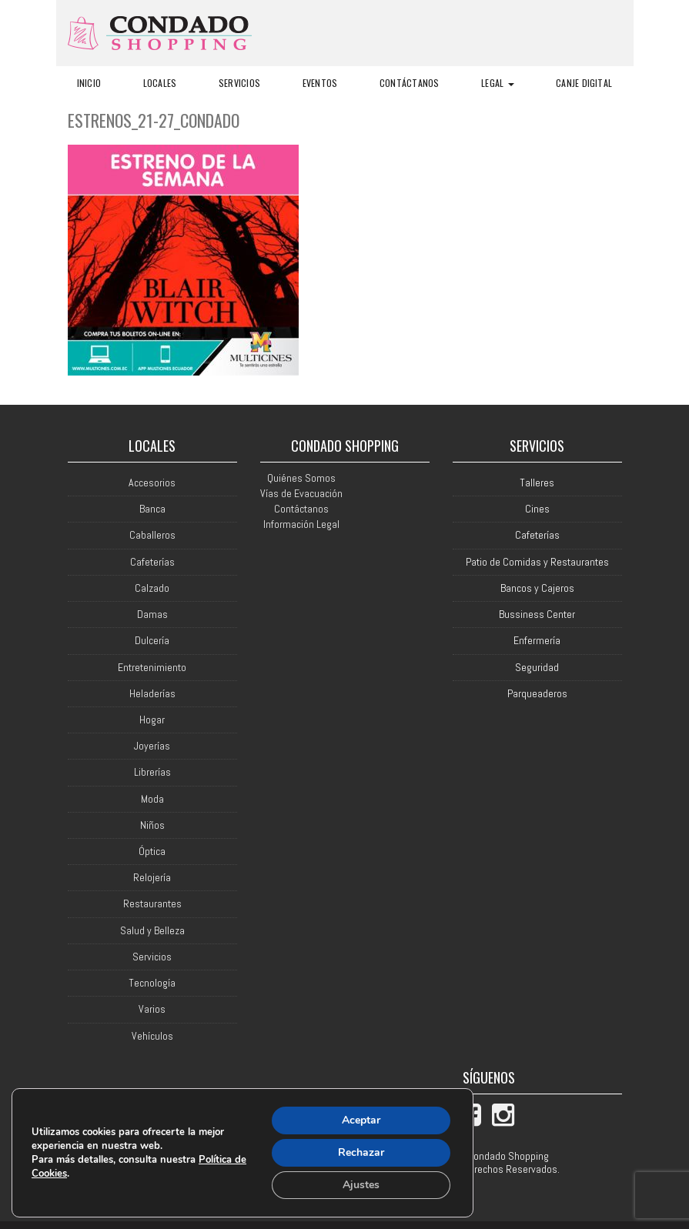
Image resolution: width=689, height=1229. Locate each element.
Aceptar (361, 1120)
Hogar (152, 719)
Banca (152, 509)
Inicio (89, 82)
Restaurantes (152, 903)
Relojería (152, 877)
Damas (152, 614)
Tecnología (152, 983)
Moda (152, 799)
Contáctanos (410, 82)
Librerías (152, 772)
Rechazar (361, 1152)
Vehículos (152, 1036)
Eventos (320, 82)
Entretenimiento (152, 667)
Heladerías (152, 693)
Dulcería (152, 640)
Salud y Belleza (152, 930)
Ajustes (361, 1184)
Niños (152, 825)
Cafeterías (152, 562)
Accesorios (152, 482)
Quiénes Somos (301, 478)
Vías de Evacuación (301, 493)
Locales (160, 82)
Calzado (152, 588)
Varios (152, 1009)
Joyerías (152, 746)
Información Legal (301, 524)
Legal (497, 82)
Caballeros (152, 535)
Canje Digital (584, 82)
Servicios (239, 82)
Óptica (152, 851)
